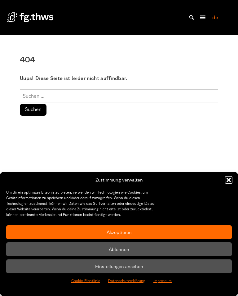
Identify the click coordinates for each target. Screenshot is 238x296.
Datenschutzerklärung (126, 281)
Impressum (162, 281)
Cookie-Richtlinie (85, 281)
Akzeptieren (119, 232)
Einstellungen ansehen (119, 266)
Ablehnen (119, 249)
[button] (229, 180)
